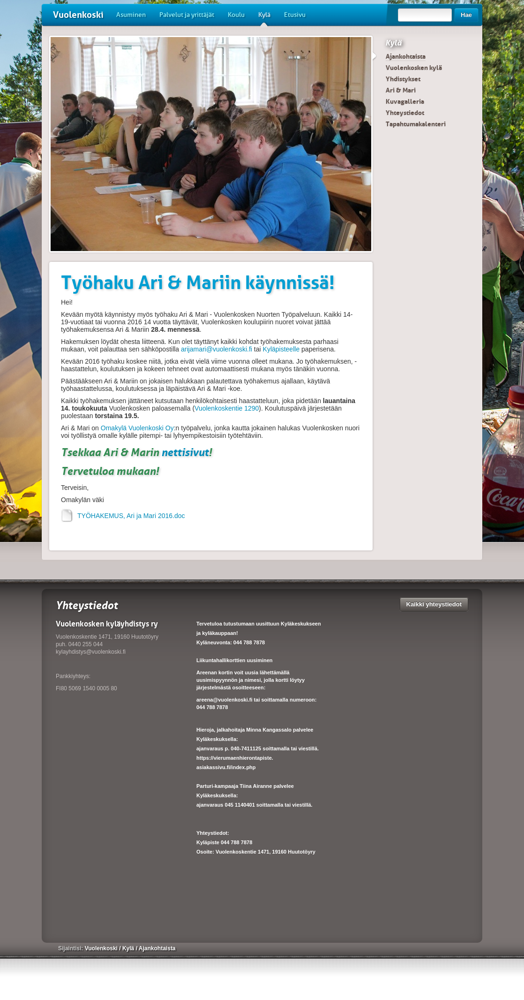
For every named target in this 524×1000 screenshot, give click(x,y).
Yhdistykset (403, 79)
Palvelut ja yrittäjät (186, 15)
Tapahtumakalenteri (416, 124)
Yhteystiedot (405, 112)
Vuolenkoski (78, 14)
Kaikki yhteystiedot (434, 604)
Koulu (236, 15)
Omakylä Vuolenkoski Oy (137, 428)
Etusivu (295, 15)
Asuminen (131, 15)
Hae (466, 14)
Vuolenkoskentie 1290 (227, 408)
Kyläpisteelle (281, 349)
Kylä (264, 18)
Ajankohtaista (406, 56)
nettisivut (185, 452)
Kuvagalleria (405, 101)
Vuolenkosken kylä (414, 67)
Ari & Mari (401, 90)
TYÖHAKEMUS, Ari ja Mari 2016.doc (123, 515)
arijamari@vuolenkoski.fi (216, 349)
